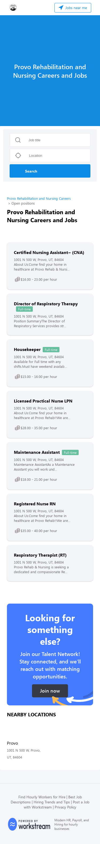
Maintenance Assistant (37, 452)
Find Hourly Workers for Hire (41, 796)
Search (31, 171)
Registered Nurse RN (35, 503)
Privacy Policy (65, 807)
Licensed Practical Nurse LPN (43, 401)
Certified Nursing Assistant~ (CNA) (49, 252)
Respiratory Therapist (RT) (40, 555)
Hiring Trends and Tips (52, 801)
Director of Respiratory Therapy (46, 303)
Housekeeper (27, 349)
